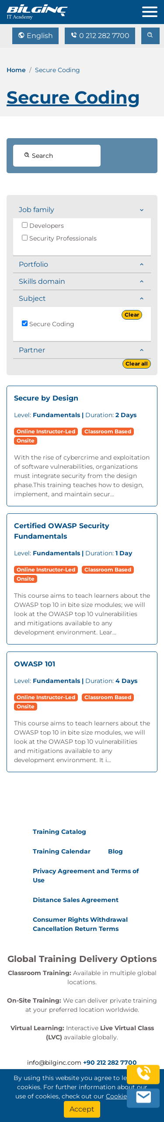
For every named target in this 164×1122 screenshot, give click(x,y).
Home (16, 70)
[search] (150, 36)
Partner (32, 350)
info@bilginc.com (54, 1062)
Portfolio (33, 264)
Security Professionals (59, 238)
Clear (132, 314)
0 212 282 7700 (99, 35)
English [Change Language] (35, 35)
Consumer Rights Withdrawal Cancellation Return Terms (80, 924)
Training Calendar (62, 851)
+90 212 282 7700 (110, 1062)
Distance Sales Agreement (76, 900)
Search (38, 156)
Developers (43, 226)
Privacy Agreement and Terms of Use (86, 875)
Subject (32, 298)
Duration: (75, 415)
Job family (36, 210)
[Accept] (82, 1109)
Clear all (137, 363)
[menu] (153, 10)
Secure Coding (48, 324)
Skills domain (42, 281)
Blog (115, 851)
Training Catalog (59, 832)
